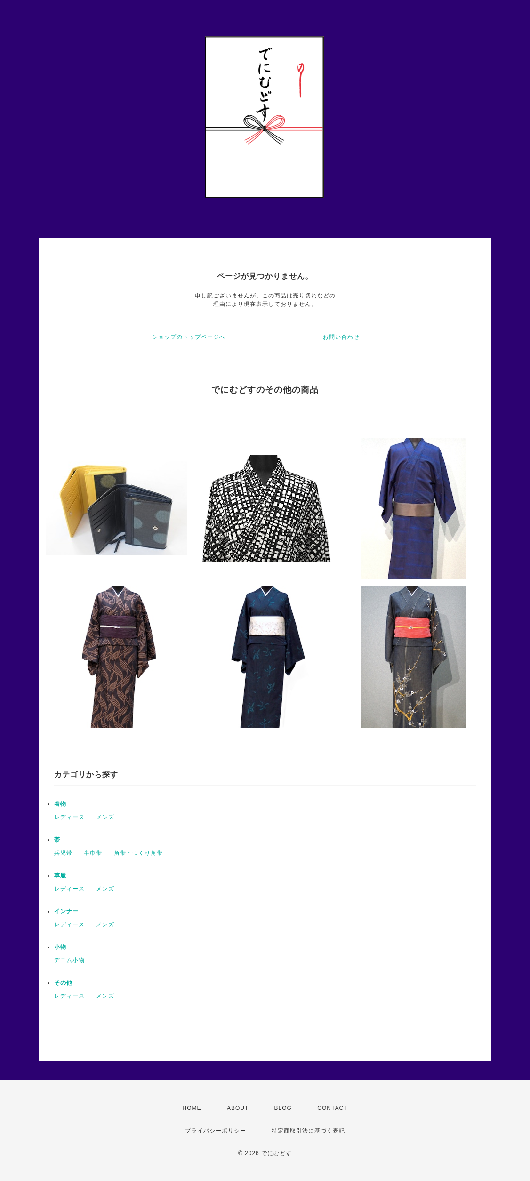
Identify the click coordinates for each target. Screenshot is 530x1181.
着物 (60, 804)
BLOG (283, 1108)
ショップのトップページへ (188, 337)
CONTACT (332, 1108)
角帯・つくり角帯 (138, 853)
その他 (63, 983)
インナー (66, 911)
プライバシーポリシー (215, 1130)
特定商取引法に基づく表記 (308, 1130)
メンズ (105, 817)
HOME (192, 1108)
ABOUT (238, 1108)
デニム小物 (69, 960)
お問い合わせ (341, 337)
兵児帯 (63, 853)
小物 (60, 947)
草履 (60, 875)
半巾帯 (93, 853)
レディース (69, 817)
